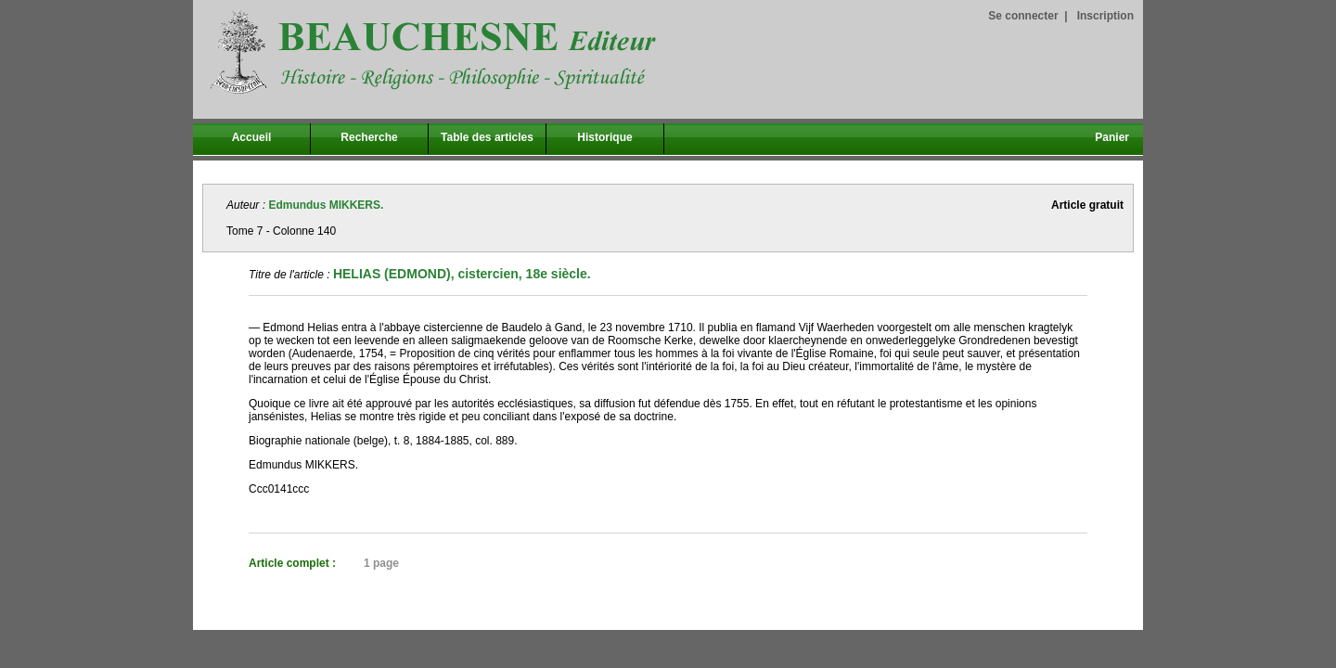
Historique (604, 137)
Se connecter (1023, 15)
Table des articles (487, 137)
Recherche (368, 137)
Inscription (1105, 15)
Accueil (252, 137)
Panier (1112, 137)
